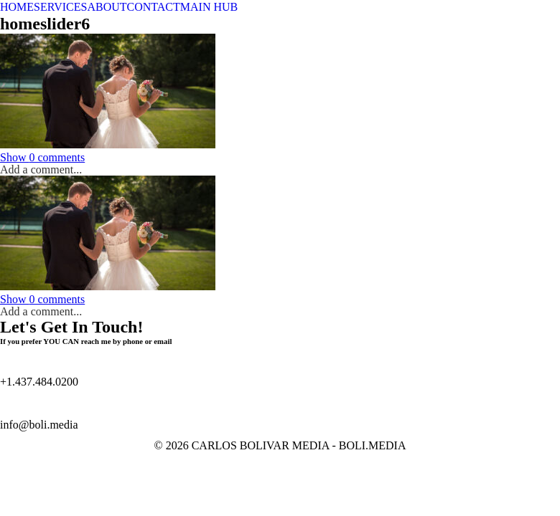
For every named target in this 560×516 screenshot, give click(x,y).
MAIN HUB (209, 7)
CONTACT (153, 7)
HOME (17, 7)
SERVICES (60, 7)
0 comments (42, 157)
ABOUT (106, 7)
